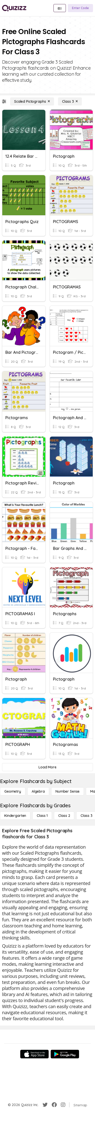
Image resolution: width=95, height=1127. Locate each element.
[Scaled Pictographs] (32, 101)
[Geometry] (12, 791)
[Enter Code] (80, 8)
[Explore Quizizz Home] (14, 8)
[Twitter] (45, 1105)
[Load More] (47, 767)
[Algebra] (38, 791)
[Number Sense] (67, 791)
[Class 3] (70, 101)
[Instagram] (63, 1105)
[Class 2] (64, 816)
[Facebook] (54, 1105)
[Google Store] (65, 1054)
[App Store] (34, 1054)
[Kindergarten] (15, 816)
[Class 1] (42, 816)
